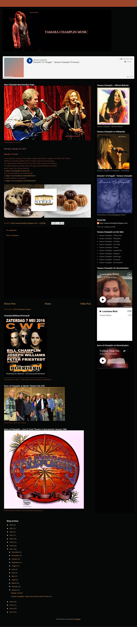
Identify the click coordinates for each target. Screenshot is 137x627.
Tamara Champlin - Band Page (110, 256)
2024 (11, 525)
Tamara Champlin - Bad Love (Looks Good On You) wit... (31, 596)
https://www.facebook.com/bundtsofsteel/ (21, 176)
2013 (11, 612)
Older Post (85, 303)
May (13, 576)
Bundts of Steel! (17, 593)
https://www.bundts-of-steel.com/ (18, 171)
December (15, 552)
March (14, 583)
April (14, 580)
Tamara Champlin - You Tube (109, 244)
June (13, 573)
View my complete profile (106, 227)
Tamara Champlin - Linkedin (109, 241)
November (16, 555)
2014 (11, 608)
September (16, 562)
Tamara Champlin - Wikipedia (110, 238)
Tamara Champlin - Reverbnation (111, 262)
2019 (11, 542)
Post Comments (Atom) (22, 309)
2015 (11, 605)
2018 (11, 546)
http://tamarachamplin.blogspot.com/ (114, 223)
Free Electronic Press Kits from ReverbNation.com (112, 368)
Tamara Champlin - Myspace (109, 253)
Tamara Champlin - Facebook (109, 259)
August (14, 566)
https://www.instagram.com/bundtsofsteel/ (21, 181)
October (15, 559)
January (15, 590)
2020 (11, 539)
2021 (11, 535)
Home (48, 303)
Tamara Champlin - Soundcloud (110, 250)
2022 (11, 532)
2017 (11, 549)
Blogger (78, 619)
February (15, 586)
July (13, 569)
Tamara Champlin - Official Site (110, 235)
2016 (11, 602)
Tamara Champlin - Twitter (108, 247)
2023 (11, 528)
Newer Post (9, 303)
